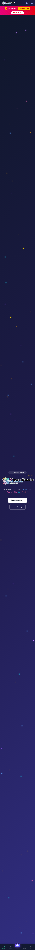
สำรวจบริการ (17, 507)
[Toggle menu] (32, 3)
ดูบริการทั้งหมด (17, 13)
